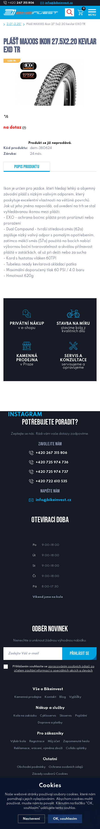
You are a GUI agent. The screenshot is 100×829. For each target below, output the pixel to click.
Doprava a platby (50, 722)
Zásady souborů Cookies (50, 773)
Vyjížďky (75, 696)
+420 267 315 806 (51, 453)
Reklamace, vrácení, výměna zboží (38, 748)
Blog (62, 696)
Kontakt (50, 696)
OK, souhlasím (65, 818)
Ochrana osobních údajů (66, 766)
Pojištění (81, 715)
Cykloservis (48, 715)
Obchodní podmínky (31, 766)
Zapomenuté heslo (76, 741)
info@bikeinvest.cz (59, 3)
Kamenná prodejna (27, 696)
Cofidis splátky (76, 748)
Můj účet (54, 741)
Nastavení (31, 818)
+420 (22, 3)
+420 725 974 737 (52, 472)
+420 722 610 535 (51, 481)
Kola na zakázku (25, 715)
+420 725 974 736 (52, 462)
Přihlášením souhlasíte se (53, 668)
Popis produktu (26, 167)
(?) (24, 128)
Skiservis (65, 715)
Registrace (36, 741)
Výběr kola (18, 741)
